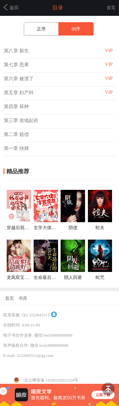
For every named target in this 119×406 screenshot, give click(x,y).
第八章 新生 (16, 50)
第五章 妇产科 (19, 92)
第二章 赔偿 (16, 134)
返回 (10, 7)
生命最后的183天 (50, 277)
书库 (22, 298)
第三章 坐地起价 (21, 120)
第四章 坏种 (16, 106)
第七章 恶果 (16, 64)
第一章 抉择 (16, 148)
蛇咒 (100, 277)
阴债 (73, 227)
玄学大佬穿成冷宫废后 (56, 227)
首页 (111, 7)
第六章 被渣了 (19, 78)
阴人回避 (73, 277)
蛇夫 (100, 227)
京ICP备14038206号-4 (22, 365)
